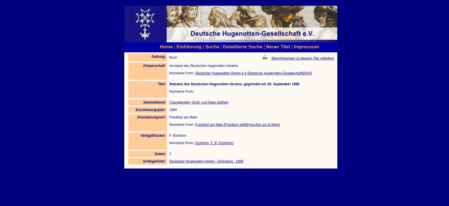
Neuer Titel (278, 46)
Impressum (306, 46)
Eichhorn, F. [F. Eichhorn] (214, 143)
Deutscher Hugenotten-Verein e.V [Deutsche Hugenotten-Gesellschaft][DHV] (253, 73)
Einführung (188, 46)
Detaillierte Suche (243, 46)
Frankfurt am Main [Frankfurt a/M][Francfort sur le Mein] (237, 125)
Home (166, 46)
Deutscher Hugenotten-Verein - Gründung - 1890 (206, 161)
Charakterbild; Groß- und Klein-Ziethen (199, 102)
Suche (212, 46)
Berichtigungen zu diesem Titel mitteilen (302, 58)
